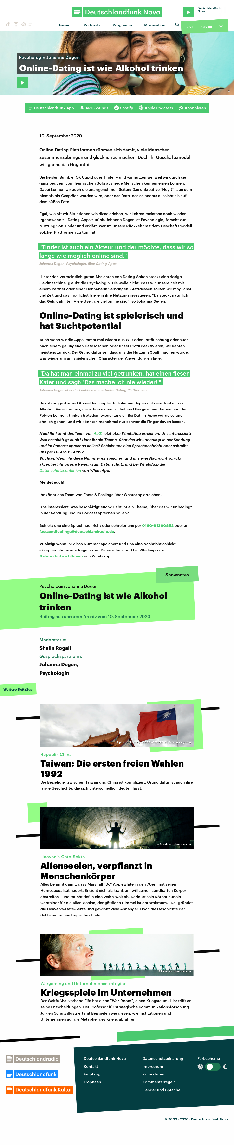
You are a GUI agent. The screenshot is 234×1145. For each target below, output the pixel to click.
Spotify (123, 107)
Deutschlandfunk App (51, 107)
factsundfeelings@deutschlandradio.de (76, 531)
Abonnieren (192, 107)
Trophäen (92, 1082)
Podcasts (92, 25)
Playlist (206, 27)
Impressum (153, 1066)
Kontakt (91, 1066)
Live (190, 27)
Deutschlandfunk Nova (105, 1058)
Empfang (92, 1074)
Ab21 (98, 433)
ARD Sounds (94, 107)
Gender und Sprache (161, 1089)
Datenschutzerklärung (163, 1058)
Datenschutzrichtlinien (60, 470)
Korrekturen (153, 1074)
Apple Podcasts (156, 107)
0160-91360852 (158, 525)
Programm (122, 25)
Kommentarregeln (159, 1082)
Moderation (154, 25)
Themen (64, 25)
